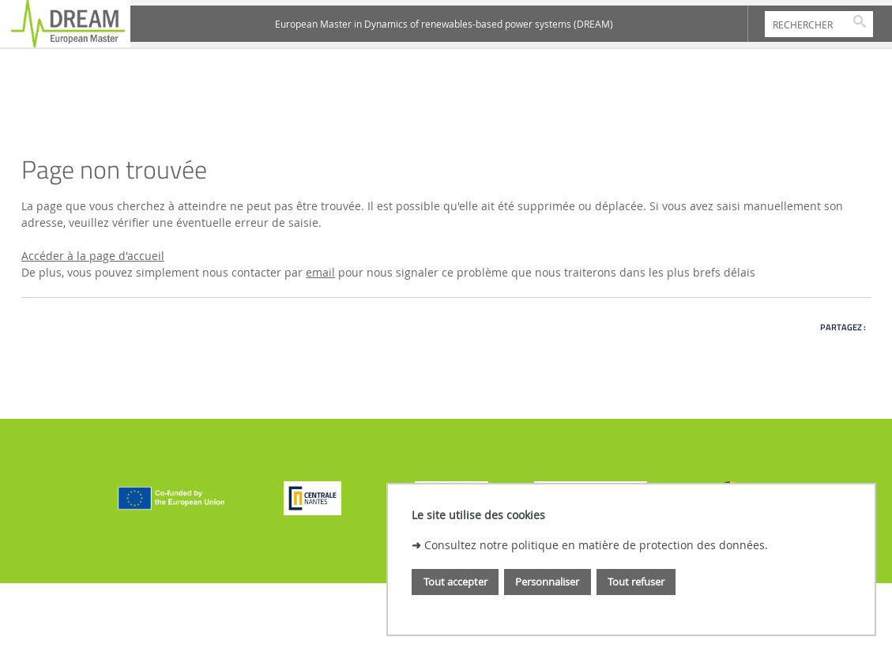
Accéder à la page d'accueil (92, 255)
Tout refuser (636, 581)
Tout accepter (455, 581)
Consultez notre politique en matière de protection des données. (596, 544)
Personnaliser (547, 581)
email (320, 272)
